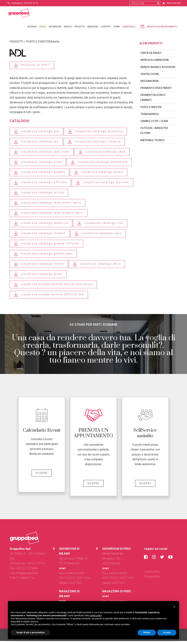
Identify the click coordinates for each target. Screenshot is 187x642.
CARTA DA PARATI (150, 54)
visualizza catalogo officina (40, 183)
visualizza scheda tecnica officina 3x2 (49, 295)
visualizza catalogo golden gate (43, 255)
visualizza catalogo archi (38, 275)
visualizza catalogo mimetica (95, 132)
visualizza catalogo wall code (41, 153)
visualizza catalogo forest (39, 265)
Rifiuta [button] (146, 632)
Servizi (68, 27)
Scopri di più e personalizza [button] (30, 632)
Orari (116, 27)
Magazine (92, 27)
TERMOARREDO (149, 115)
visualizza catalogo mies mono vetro (47, 204)
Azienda (31, 27)
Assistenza (129, 27)
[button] (174, 607)
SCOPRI (42, 474)
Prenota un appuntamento (159, 27)
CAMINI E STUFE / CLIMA (154, 122)
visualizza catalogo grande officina (46, 244)
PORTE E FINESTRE (151, 108)
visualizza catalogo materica (41, 224)
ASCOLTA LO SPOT (32, 66)
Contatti (106, 27)
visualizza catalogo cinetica (94, 143)
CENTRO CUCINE (149, 75)
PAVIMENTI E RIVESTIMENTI (156, 89)
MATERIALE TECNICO (152, 141)
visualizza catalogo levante (39, 234)
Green (42, 27)
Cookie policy (152, 572)
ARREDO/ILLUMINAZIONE (154, 61)
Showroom (55, 27)
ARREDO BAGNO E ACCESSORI (157, 68)
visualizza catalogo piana (98, 173)
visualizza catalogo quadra (39, 173)
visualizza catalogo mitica (39, 194)
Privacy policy (152, 577)
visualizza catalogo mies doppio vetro (48, 214)
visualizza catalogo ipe (36, 143)
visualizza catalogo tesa (101, 153)
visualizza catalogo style (38, 163)
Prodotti (79, 27)
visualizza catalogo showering (99, 163)
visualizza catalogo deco (97, 265)
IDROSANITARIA (149, 82)
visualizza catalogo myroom (102, 183)
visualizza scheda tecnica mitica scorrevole (53, 285)
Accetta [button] (167, 632)
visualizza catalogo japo (98, 234)
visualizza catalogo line (100, 224)
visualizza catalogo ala (36, 132)
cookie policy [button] (96, 615)
